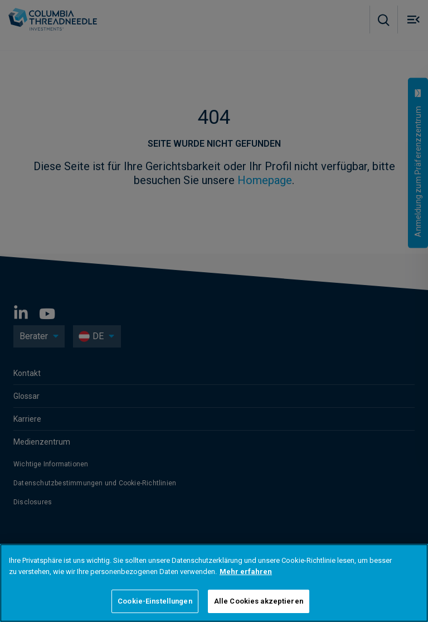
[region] (214, 583)
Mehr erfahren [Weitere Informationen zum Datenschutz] (246, 571)
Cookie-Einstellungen (155, 601)
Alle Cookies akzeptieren (258, 601)
